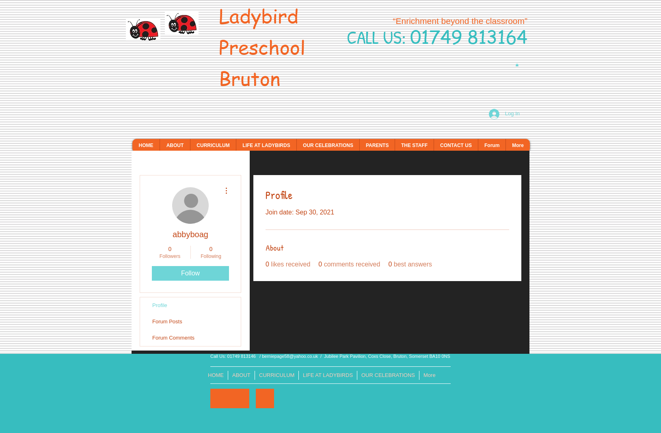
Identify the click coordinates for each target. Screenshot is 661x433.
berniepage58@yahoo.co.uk (290, 356)
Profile (159, 305)
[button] (517, 64)
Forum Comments (173, 338)
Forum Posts (167, 321)
